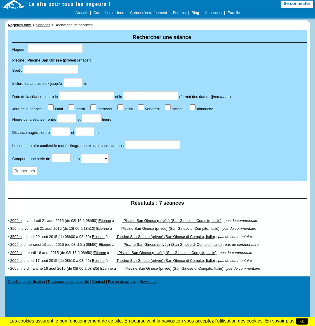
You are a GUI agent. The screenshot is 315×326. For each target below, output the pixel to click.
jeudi (125, 109)
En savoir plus (280, 320)
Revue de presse (122, 281)
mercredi (101, 109)
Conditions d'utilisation (26, 281)
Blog (195, 12)
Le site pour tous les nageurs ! (70, 4)
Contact (98, 281)
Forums (179, 12)
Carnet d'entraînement (148, 12)
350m (15, 228)
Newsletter (148, 281)
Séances (43, 25)
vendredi (149, 109)
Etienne (104, 220)
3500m (16, 236)
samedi (174, 109)
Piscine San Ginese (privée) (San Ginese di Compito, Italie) (168, 220)
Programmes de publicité (68, 281)
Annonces (213, 12)
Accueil (81, 12)
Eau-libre (235, 12)
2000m (16, 220)
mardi (76, 109)
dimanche (201, 109)
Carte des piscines (109, 12)
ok (302, 321)
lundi (55, 109)
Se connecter (297, 3)
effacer (84, 60)
